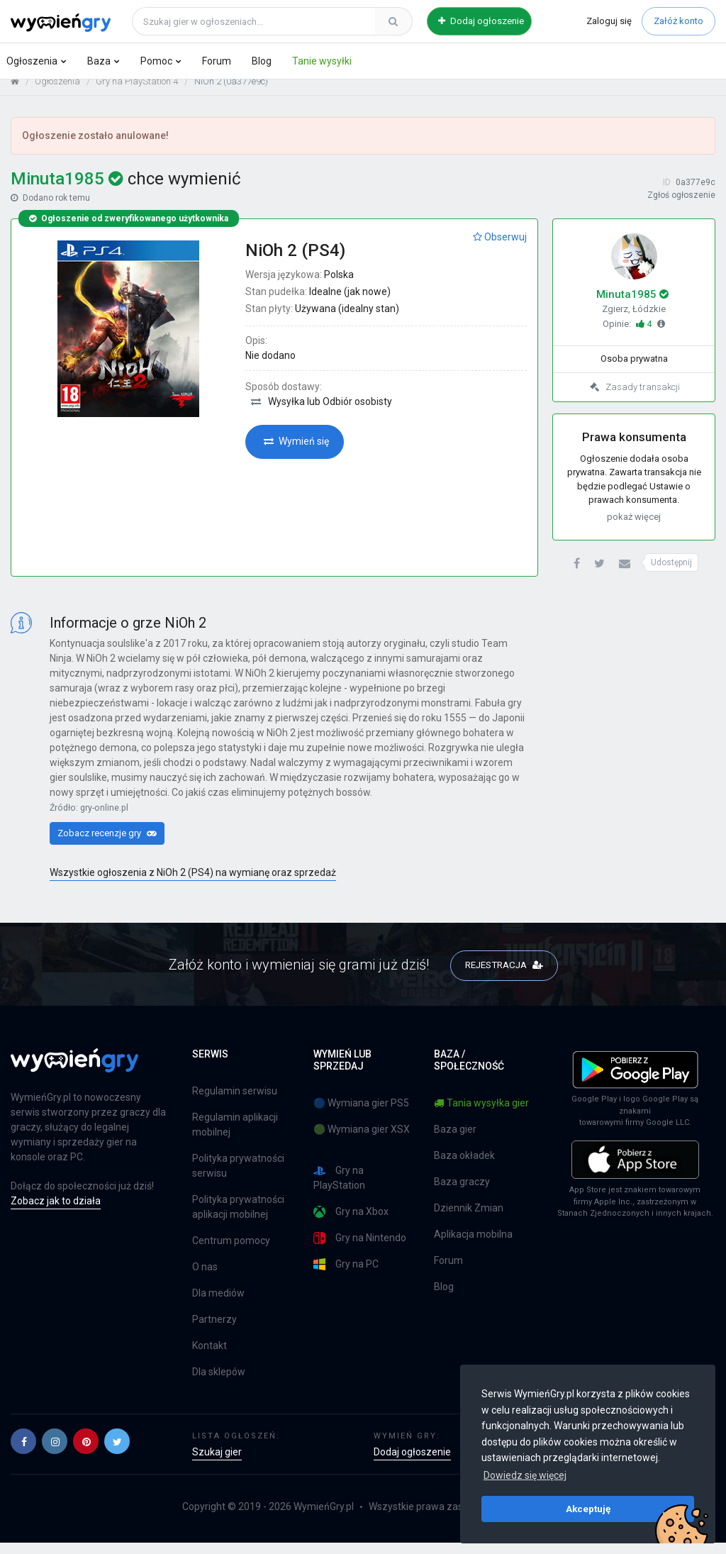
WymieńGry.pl (324, 1518)
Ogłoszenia (31, 61)
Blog (262, 61)
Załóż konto (678, 21)
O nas (205, 1278)
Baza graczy (462, 1193)
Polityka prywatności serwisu (238, 1177)
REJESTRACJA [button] (504, 975)
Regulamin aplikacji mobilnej (235, 1136)
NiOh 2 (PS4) (295, 261)
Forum (216, 61)
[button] (577, 574)
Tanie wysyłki (322, 61)
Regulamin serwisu (234, 1102)
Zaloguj (609, 21)
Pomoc (156, 61)
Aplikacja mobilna (473, 1245)
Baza (99, 61)
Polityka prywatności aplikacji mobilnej (238, 1218)
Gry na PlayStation (339, 1189)
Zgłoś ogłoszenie (681, 206)
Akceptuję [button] (588, 1508)
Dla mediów (218, 1304)
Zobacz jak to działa (56, 1212)
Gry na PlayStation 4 (137, 92)
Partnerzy (214, 1330)
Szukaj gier (217, 1463)
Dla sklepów (218, 1383)
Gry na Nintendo (359, 1249)
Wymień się (296, 452)
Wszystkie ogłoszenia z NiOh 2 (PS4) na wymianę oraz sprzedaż (193, 883)
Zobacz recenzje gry (107, 843)
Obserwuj (500, 247)
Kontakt (209, 1356)
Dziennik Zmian (468, 1219)
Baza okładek (464, 1166)
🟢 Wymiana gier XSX (361, 1140)
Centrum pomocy (231, 1252)
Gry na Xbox (351, 1223)
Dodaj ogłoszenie (481, 21)
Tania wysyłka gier (481, 1114)
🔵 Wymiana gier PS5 (361, 1114)
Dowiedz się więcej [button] (525, 1475)
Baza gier (455, 1140)
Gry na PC (346, 1276)
